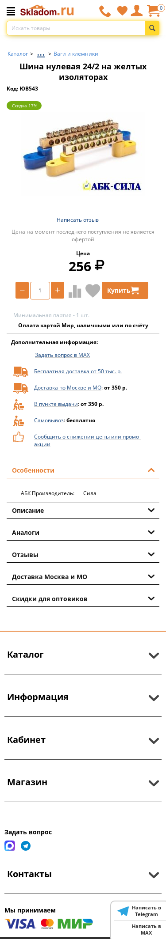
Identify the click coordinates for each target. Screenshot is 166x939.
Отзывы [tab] (83, 554)
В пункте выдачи (56, 404)
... (41, 51)
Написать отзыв (78, 219)
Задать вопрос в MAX (62, 355)
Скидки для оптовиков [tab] (83, 598)
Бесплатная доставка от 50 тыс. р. (78, 371)
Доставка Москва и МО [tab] (83, 576)
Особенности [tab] (83, 469)
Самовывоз (49, 420)
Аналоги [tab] (83, 532)
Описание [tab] (83, 510)
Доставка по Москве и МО (67, 387)
